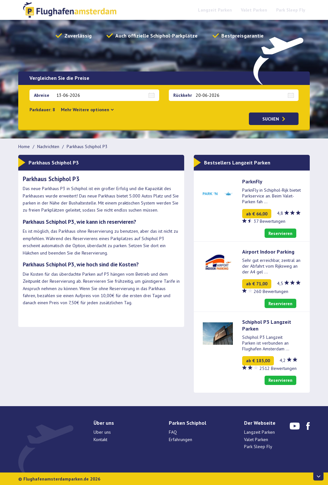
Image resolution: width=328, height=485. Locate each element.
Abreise (41, 95)
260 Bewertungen (271, 291)
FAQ (173, 432)
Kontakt (100, 439)
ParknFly (252, 181)
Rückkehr (182, 95)
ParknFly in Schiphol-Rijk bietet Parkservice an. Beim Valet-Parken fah (271, 196)
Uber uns (102, 432)
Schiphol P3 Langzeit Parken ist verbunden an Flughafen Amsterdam (265, 343)
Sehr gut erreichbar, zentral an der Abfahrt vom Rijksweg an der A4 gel (271, 266)
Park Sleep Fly (290, 10)
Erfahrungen (180, 439)
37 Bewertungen (269, 221)
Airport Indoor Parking (268, 251)
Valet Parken (254, 10)
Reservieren (280, 233)
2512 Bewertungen (278, 368)
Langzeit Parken (215, 10)
